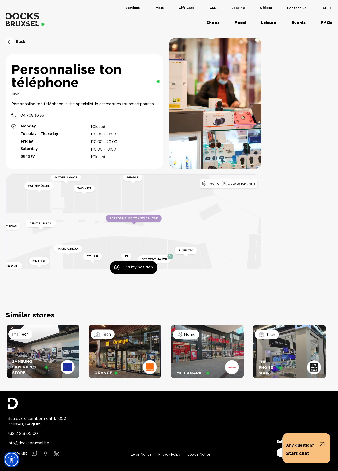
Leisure (268, 23)
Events (298, 23)
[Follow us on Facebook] (45, 453)
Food (240, 23)
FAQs (326, 23)
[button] (306, 448)
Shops (212, 23)
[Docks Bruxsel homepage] (37, 403)
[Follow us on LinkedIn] (57, 453)
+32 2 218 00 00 (23, 433)
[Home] (22, 19)
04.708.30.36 (32, 115)
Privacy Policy (169, 454)
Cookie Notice (198, 454)
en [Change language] (327, 8)
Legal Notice (141, 454)
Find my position (133, 267)
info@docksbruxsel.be (28, 443)
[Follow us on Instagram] (34, 453)
